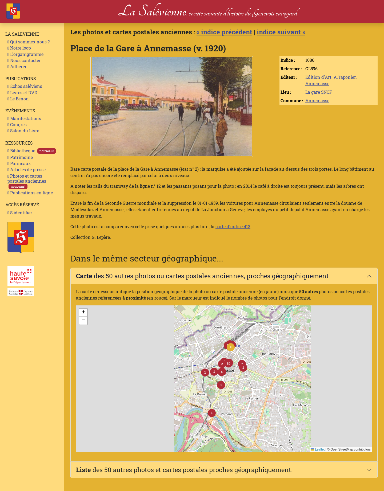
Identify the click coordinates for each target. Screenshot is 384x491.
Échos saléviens (24, 86)
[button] (229, 363)
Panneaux (19, 163)
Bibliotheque (31, 151)
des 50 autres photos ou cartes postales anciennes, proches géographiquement (202, 276)
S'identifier (19, 212)
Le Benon (18, 98)
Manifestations (24, 118)
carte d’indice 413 (232, 226)
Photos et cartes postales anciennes (26, 181)
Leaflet (318, 449)
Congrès (17, 124)
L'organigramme (25, 54)
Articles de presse (26, 169)
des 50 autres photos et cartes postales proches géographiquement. (184, 469)
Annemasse (317, 100)
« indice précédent (224, 32)
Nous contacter (24, 60)
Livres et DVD (22, 92)
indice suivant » (281, 32)
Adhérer (17, 66)
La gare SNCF (318, 92)
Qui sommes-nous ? (28, 41)
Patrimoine (20, 157)
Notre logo (19, 48)
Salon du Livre (23, 130)
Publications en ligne (30, 192)
